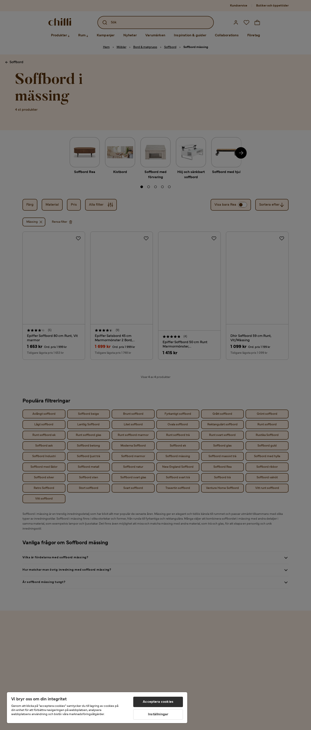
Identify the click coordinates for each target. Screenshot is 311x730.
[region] (97, 707)
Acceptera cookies (158, 701)
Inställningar (158, 714)
